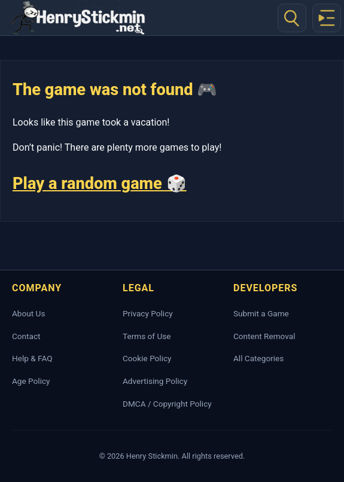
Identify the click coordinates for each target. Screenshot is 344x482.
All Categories (258, 358)
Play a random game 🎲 (100, 183)
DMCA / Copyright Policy (167, 403)
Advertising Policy (155, 381)
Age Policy (31, 381)
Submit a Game (261, 313)
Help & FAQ (32, 358)
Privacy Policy (148, 313)
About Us (28, 313)
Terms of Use (147, 336)
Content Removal (264, 336)
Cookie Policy (147, 358)
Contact (26, 336)
